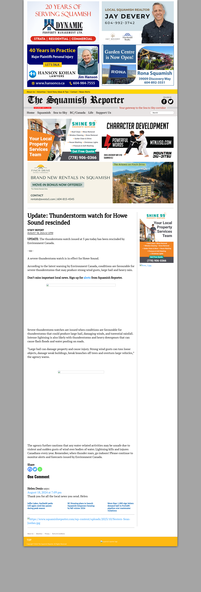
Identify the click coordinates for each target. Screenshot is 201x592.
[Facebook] (30, 469)
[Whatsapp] (40, 469)
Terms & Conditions (58, 533)
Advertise (39, 533)
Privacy (47, 533)
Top (29, 540)
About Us (30, 533)
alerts (87, 277)
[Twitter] (35, 469)
